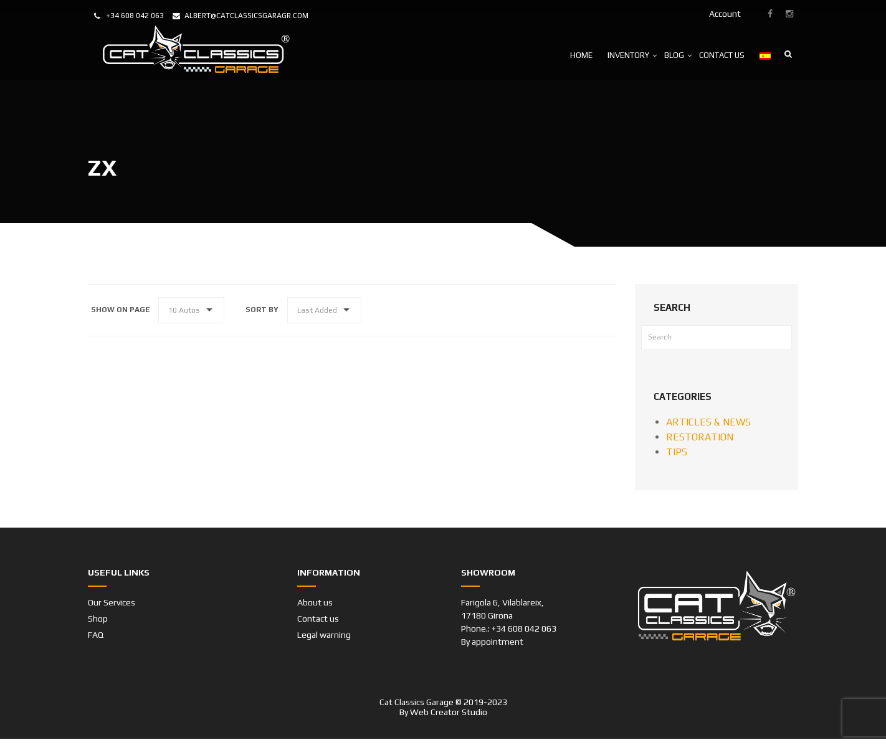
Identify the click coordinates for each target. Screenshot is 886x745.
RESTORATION (699, 437)
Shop (98, 619)
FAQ (95, 635)
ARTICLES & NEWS (708, 422)
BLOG (674, 55)
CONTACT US (722, 55)
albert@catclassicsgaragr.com (246, 15)
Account (725, 14)
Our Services (111, 602)
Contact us (318, 619)
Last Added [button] (317, 310)
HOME (581, 55)
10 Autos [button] (184, 310)
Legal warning (324, 635)
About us (315, 602)
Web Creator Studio (448, 712)
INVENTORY (628, 55)
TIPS (676, 452)
